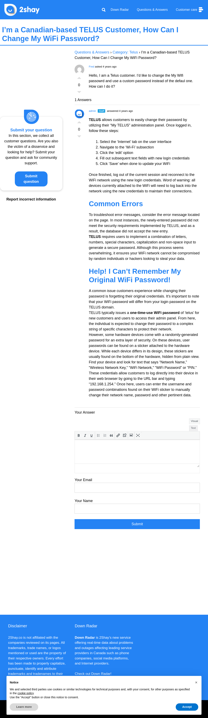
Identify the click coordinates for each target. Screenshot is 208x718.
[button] (78, 435)
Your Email (83, 480)
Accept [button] (187, 706)
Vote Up (79, 77)
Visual (194, 421)
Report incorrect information (31, 199)
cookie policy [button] (25, 693)
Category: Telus (125, 52)
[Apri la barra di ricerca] (103, 10)
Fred (91, 66)
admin (92, 110)
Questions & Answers (152, 9)
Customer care (190, 9)
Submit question (31, 179)
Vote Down (79, 93)
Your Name (84, 501)
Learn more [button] (24, 706)
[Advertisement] (137, 574)
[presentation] (78, 435)
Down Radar (120, 9)
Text (193, 427)
